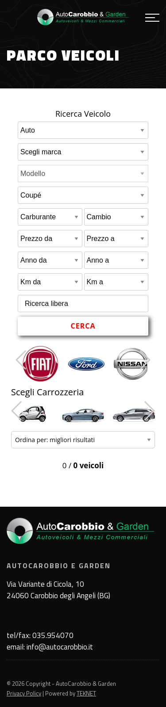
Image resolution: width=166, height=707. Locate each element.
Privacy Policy (24, 693)
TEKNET (86, 693)
